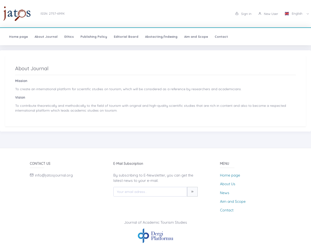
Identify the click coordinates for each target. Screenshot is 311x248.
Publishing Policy (93, 36)
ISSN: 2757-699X (53, 13)
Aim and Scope (196, 36)
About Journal (46, 36)
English (294, 13)
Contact (221, 36)
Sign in (243, 14)
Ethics (69, 36)
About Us (227, 184)
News (224, 193)
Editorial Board (126, 36)
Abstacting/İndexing (161, 36)
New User (268, 14)
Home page (18, 36)
